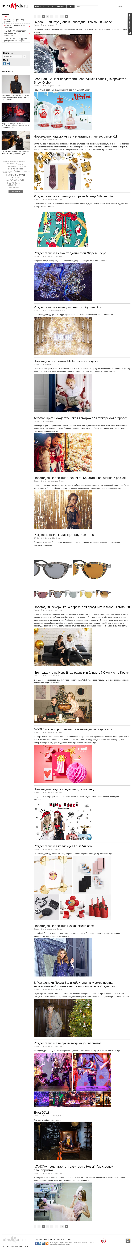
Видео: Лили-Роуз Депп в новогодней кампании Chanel (73, 22)
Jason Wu (15, 177)
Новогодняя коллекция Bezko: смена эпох (64, 926)
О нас (70, 7)
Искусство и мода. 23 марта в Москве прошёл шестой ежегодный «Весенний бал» (15, 125)
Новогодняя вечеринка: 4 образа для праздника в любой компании (82, 607)
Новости (39, 7)
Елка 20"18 (42, 1112)
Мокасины (12, 166)
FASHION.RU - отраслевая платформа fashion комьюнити (15, 33)
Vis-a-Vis (20, 164)
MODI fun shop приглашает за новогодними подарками (73, 729)
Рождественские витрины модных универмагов (67, 1043)
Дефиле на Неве (15, 169)
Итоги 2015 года (13, 183)
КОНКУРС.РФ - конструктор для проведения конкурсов (15, 40)
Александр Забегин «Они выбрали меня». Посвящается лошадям (15, 153)
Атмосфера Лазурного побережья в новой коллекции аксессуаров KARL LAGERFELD (16, 97)
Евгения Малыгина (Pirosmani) (14, 162)
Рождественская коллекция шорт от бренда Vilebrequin (73, 196)
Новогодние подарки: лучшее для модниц (64, 789)
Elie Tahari (22, 166)
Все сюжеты (16, 191)
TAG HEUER (7, 172)
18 (62, 17)
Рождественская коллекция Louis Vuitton (63, 846)
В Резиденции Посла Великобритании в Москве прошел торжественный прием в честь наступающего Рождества (74, 984)
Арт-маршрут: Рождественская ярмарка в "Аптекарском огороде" (80, 418)
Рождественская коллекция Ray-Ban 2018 (64, 534)
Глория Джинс (12, 164)
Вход (119, 6)
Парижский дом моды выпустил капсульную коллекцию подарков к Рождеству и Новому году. (73, 853)
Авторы (50, 7)
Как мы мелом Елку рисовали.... (47, 1120)
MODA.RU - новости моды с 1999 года (15, 26)
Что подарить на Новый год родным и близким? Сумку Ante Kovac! (81, 672)
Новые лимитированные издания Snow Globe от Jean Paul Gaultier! (62, 90)
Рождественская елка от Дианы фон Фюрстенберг (70, 253)
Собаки (17, 171)
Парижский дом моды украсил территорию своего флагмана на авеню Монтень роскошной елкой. (75, 315)
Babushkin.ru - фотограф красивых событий (14, 21)
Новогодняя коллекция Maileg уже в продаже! (66, 361)
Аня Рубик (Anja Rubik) (15, 180)
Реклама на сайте (57, 1239)
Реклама (60, 7)
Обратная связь (41, 1239)
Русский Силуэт (15, 174)
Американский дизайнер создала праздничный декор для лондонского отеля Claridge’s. (70, 260)
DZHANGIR (26, 171)
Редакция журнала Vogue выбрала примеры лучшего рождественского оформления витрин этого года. (77, 1051)
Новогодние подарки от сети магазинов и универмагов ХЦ (75, 136)
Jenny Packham (13, 187)
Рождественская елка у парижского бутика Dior (67, 307)
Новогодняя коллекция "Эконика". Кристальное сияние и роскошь (81, 478)
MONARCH (12, 185)
